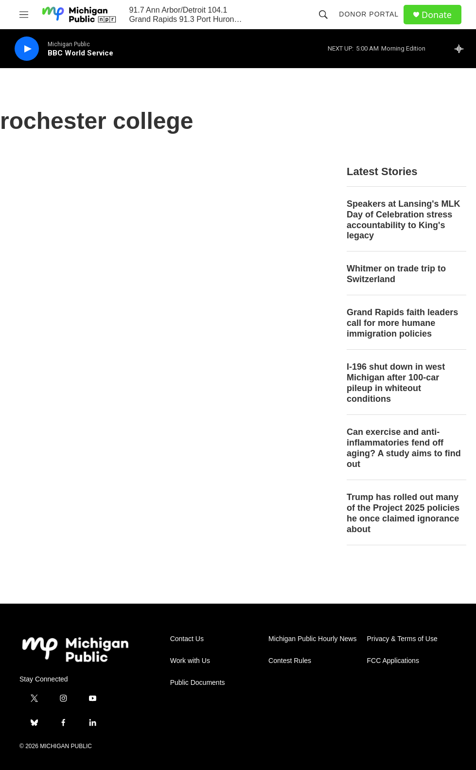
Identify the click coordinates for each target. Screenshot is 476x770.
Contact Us (187, 639)
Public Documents (197, 682)
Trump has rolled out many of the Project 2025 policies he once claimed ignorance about (403, 513)
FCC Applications (393, 660)
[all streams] (461, 48)
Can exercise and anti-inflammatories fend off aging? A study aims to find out (404, 448)
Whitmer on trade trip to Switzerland (396, 274)
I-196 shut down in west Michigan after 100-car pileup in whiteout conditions (396, 383)
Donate (437, 15)
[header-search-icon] (323, 14)
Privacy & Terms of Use (402, 639)
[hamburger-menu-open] (24, 14)
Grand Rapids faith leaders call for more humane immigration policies (402, 323)
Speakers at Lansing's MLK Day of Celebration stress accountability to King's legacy (403, 220)
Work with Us (190, 660)
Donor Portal (369, 14)
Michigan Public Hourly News (312, 639)
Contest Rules (289, 660)
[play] (27, 48)
